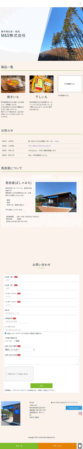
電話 (16, 341)
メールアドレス (10, 326)
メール (8, 341)
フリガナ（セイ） (11, 293)
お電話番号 (8, 318)
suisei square (74, 409)
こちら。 (57, 141)
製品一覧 (19, 446)
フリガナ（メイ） (11, 302)
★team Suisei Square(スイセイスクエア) (64, 404)
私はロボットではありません (17, 376)
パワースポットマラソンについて (39, 146)
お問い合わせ (57, 446)
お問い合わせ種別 (11, 346)
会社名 (7, 310)
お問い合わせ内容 (11, 355)
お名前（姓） (9, 277)
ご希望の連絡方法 (11, 338)
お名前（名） (9, 285)
